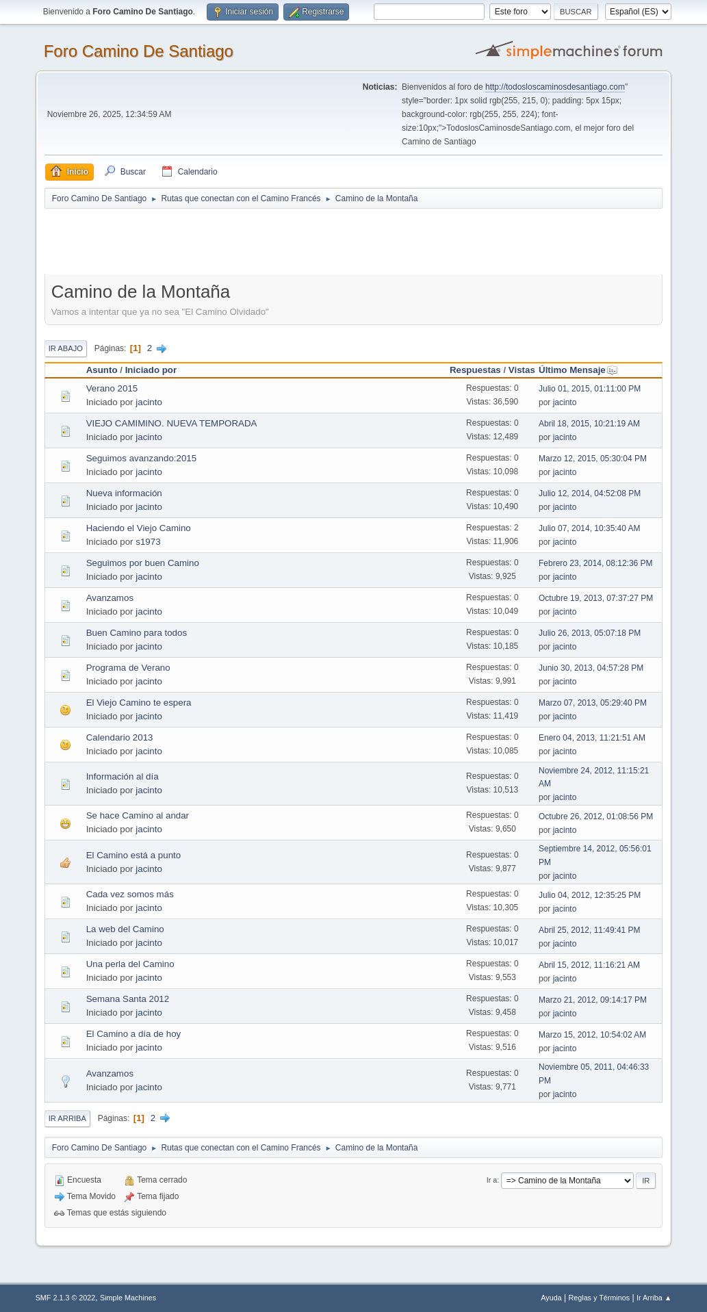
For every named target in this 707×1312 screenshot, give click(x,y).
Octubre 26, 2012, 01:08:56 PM (596, 816)
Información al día (122, 776)
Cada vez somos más (130, 894)
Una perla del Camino (130, 964)
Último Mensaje (578, 370)
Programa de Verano (128, 668)
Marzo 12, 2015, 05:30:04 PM (593, 458)
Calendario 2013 (119, 737)
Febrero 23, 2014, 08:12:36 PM (596, 563)
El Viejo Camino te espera (139, 702)
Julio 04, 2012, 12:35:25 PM (590, 895)
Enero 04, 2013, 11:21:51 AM (592, 738)
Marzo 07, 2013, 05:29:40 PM (593, 703)
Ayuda (551, 1298)
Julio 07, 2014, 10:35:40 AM (590, 528)
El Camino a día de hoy (133, 1034)
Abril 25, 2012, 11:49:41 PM (590, 930)
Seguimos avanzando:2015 (141, 458)
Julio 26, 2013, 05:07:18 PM (590, 633)
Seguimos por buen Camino (142, 563)
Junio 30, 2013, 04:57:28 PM (591, 668)
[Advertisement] (285, 241)
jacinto (149, 402)
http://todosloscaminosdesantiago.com (555, 87)
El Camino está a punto (133, 855)
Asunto (102, 370)
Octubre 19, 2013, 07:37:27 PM (596, 598)
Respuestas (475, 370)
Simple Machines (128, 1298)
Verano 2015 (112, 388)
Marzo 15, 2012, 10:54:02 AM (592, 1035)
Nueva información (124, 493)
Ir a (492, 1180)
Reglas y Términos (599, 1298)
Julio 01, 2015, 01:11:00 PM (590, 389)
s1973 (148, 542)
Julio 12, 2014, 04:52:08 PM (590, 493)
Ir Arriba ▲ (654, 1298)
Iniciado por (151, 370)
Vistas (522, 370)
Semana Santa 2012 (128, 999)
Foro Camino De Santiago (138, 51)
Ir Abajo (66, 348)
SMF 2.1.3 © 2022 (66, 1298)
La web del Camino (125, 929)
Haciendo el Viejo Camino (138, 528)
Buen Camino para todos (136, 633)
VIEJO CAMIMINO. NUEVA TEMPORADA (171, 423)
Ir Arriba (67, 1118)
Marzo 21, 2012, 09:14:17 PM (593, 1000)
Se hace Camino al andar (137, 815)
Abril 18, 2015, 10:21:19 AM (589, 423)
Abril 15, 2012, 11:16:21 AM (589, 965)
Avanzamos (109, 598)
